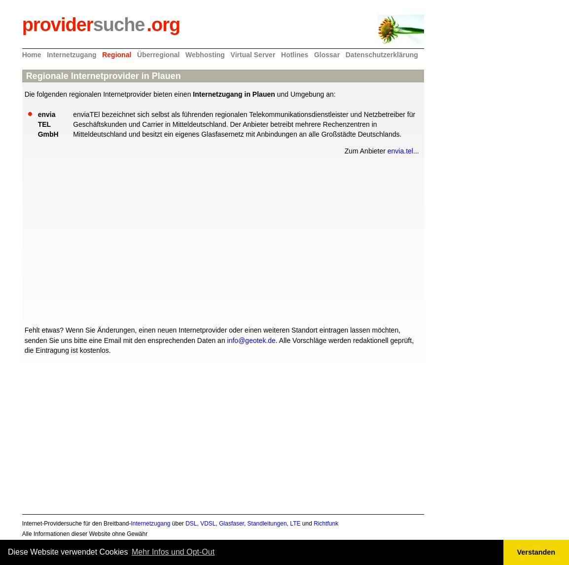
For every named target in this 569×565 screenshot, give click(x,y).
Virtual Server (253, 55)
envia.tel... (403, 151)
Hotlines (294, 55)
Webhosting (205, 55)
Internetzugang (71, 55)
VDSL (207, 523)
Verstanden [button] (536, 552)
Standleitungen (267, 523)
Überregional (158, 55)
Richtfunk (326, 523)
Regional (116, 55)
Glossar (327, 55)
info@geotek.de (251, 340)
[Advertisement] (223, 239)
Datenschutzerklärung (382, 55)
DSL (191, 523)
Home (31, 55)
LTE (295, 523)
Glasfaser (231, 523)
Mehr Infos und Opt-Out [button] (173, 552)
